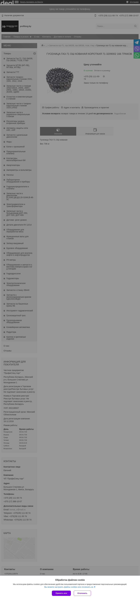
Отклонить (82, 593)
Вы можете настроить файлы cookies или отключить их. (69, 587)
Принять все (61, 593)
